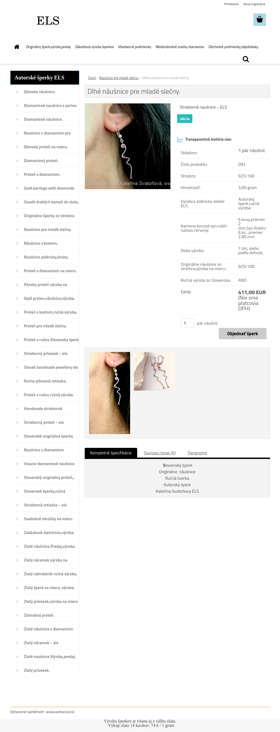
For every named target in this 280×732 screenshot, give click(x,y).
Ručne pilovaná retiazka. (45, 381)
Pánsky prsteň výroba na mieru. (45, 286)
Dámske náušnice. (40, 92)
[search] (245, 59)
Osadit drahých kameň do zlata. (51, 202)
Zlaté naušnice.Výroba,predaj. (50, 656)
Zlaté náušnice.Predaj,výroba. (50, 546)
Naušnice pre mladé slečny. (48, 229)
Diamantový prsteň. (41, 160)
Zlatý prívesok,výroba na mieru (51, 601)
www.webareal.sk (60, 711)
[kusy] (187, 323)
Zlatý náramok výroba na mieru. (45, 562)
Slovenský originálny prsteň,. (49, 477)
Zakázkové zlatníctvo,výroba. (49, 532)
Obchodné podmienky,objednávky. (234, 46)
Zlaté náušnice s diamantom (48, 629)
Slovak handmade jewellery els (51, 367)
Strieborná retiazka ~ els (45, 505)
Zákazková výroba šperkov (94, 46)
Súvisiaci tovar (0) (160, 452)
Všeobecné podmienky (134, 46)
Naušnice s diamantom (44, 450)
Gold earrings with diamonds (49, 188)
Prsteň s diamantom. (42, 174)
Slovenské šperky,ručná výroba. (44, 493)
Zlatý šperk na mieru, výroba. (49, 588)
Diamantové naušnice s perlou (50, 105)
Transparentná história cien (204, 139)
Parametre (197, 452)
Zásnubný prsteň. (39, 615)
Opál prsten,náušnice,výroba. (49, 298)
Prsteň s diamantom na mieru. (50, 271)
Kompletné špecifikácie (111, 452)
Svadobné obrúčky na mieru (48, 519)
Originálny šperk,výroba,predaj (48, 46)
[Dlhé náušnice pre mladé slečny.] (128, 105)
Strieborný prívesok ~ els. (46, 353)
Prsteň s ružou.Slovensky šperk (51, 340)
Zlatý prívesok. (37, 670)
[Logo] (47, 19)
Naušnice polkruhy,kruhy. (46, 257)
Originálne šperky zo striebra (49, 216)
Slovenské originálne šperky (48, 436)
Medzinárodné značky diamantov (180, 46)
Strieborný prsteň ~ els (44, 422)
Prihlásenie (231, 3)
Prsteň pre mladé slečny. (45, 326)
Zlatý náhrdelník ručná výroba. (50, 574)
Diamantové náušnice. (43, 119)
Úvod (92, 77)
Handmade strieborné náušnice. (43, 410)
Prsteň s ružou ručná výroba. (49, 395)
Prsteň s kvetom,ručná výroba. (50, 312)
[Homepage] (16, 47)
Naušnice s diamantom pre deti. (47, 135)
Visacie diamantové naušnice (49, 464)
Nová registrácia (254, 3)
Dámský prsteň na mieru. (46, 147)
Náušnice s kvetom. (41, 243)
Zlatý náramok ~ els (41, 643)
